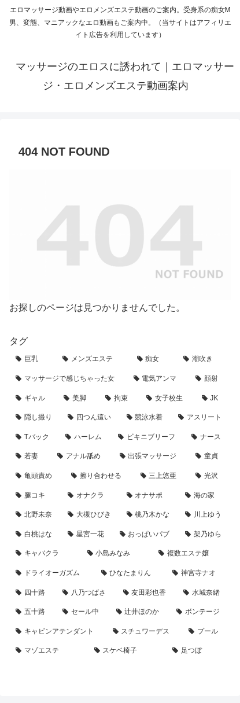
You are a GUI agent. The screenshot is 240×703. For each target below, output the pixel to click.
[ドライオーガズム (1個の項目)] (52, 573)
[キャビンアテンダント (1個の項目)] (57, 632)
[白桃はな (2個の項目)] (35, 534)
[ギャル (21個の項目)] (33, 398)
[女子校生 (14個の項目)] (167, 398)
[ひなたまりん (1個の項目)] (130, 573)
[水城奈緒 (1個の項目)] (204, 593)
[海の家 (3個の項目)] (205, 496)
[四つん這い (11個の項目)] (90, 417)
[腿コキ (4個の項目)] (35, 496)
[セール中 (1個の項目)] (83, 612)
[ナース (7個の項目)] (208, 437)
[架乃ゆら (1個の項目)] (205, 534)
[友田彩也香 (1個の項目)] (147, 593)
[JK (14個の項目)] (213, 398)
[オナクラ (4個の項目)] (90, 496)
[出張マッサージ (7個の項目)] (152, 456)
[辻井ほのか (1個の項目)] (140, 612)
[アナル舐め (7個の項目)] (82, 456)
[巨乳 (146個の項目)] (32, 359)
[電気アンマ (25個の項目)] (158, 379)
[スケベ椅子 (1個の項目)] (127, 651)
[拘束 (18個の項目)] (119, 398)
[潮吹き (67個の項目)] (204, 359)
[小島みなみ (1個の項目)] (117, 553)
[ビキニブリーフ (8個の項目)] (148, 437)
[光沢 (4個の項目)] (210, 476)
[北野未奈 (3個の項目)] (35, 515)
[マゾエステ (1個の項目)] (48, 651)
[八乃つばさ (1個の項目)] (86, 593)
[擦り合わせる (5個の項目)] (99, 476)
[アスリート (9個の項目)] (201, 417)
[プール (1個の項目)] (206, 632)
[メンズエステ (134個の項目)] (93, 359)
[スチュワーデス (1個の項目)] (145, 632)
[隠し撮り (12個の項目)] (35, 417)
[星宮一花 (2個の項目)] (87, 534)
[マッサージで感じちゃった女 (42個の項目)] (68, 379)
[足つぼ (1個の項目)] (198, 651)
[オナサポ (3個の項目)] (149, 496)
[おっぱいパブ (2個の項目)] (146, 534)
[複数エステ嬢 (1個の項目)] (191, 553)
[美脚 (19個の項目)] (77, 398)
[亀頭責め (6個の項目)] (37, 476)
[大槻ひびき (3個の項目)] (90, 515)
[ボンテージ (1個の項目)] (200, 612)
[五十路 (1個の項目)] (32, 612)
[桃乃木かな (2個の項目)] (149, 515)
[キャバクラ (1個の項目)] (45, 553)
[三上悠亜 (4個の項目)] (162, 476)
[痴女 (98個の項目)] (154, 359)
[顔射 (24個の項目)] (210, 379)
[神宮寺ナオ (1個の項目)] (198, 573)
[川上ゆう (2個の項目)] (205, 515)
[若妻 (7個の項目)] (30, 456)
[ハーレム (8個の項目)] (85, 437)
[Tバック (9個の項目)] (34, 437)
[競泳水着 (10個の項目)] (146, 417)
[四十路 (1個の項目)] (32, 593)
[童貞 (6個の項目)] (210, 456)
